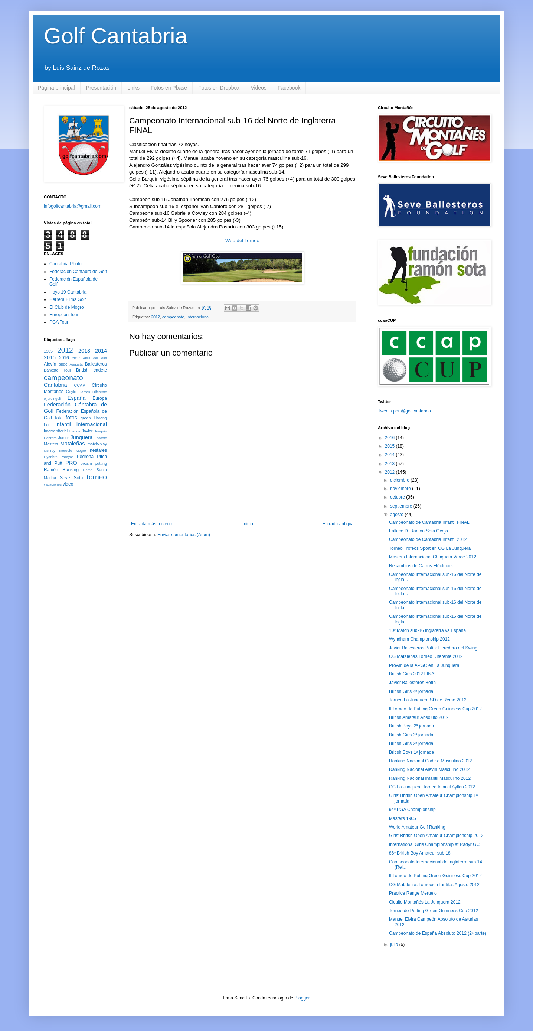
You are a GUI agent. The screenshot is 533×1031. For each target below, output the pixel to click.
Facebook (289, 88)
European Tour (64, 314)
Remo (87, 470)
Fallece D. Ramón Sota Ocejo (418, 531)
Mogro (81, 450)
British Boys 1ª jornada (411, 752)
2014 (101, 351)
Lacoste (100, 438)
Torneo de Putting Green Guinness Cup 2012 (433, 910)
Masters (51, 444)
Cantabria (55, 385)
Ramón (51, 469)
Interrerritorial (56, 431)
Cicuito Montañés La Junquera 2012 (425, 902)
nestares (98, 450)
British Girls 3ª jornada (411, 734)
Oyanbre (51, 457)
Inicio (248, 523)
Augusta (76, 364)
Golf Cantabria (115, 35)
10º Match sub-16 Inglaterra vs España (427, 630)
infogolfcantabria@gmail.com (72, 206)
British (82, 370)
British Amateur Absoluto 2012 (419, 717)
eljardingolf (52, 398)
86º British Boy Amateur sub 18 (420, 853)
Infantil (63, 424)
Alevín (50, 364)
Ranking (70, 469)
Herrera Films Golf (67, 299)
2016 (64, 357)
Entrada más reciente (152, 523)
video (68, 484)
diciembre (400, 480)
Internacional (198, 317)
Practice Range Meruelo (413, 893)
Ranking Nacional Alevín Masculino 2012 (429, 769)
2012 (155, 317)
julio (394, 944)
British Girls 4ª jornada (411, 691)
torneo (97, 477)
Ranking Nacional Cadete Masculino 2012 (430, 760)
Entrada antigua (338, 523)
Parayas (67, 457)
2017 (76, 358)
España (77, 398)
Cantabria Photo (65, 263)
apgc (63, 364)
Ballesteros (96, 364)
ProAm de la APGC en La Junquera (424, 665)
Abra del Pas (95, 358)
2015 (50, 357)
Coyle (71, 391)
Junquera (82, 437)
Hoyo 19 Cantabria (67, 292)
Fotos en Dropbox (218, 88)
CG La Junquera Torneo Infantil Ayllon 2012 (432, 787)
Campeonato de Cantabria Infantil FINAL (429, 522)
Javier (87, 431)
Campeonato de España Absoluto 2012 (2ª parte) (437, 933)
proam (86, 463)
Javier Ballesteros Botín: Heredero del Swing (433, 648)
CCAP (79, 385)
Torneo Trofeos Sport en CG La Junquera (430, 548)
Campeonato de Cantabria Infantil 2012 (428, 539)
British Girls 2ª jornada (411, 743)
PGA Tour (58, 322)
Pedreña (85, 456)
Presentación (101, 88)
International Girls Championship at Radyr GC (434, 844)
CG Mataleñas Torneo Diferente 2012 (426, 656)
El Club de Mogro (66, 307)
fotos (71, 418)
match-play (97, 444)
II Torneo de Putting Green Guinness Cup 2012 (435, 708)
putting (101, 463)
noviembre (401, 488)
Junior (63, 437)
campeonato (173, 317)
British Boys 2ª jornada (411, 726)
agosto (397, 514)
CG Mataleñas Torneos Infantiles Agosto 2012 (434, 884)
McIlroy (49, 450)
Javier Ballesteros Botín (412, 682)
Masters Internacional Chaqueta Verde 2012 (432, 557)
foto (58, 418)
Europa (99, 398)
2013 (84, 351)
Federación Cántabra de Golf (78, 271)
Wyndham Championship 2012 (419, 639)
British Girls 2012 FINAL (413, 674)
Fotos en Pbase (169, 88)
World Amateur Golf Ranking (417, 827)
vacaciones (53, 484)
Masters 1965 (402, 818)
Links (133, 88)
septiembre (401, 506)
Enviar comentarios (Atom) (183, 534)
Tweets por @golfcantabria (404, 411)
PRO (71, 463)
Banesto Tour (57, 370)
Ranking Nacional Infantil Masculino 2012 (430, 778)
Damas (84, 392)
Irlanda (74, 431)
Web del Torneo (242, 240)
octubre (398, 497)
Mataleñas (72, 444)
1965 (48, 351)
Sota (78, 477)
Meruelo (65, 450)
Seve (65, 477)
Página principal (56, 88)
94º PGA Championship (412, 809)
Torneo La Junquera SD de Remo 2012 (428, 700)
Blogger (302, 998)
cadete (100, 370)
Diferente (99, 392)
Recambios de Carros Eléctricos (420, 565)
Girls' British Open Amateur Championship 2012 (436, 835)
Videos (258, 88)
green (86, 418)
